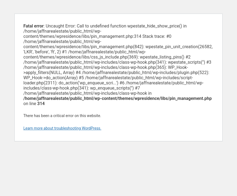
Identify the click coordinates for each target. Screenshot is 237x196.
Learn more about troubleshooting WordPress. (62, 128)
